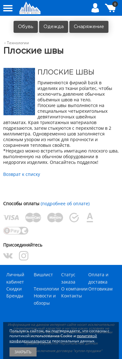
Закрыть (23, 352)
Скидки (14, 289)
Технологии (46, 289)
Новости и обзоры (45, 299)
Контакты (71, 296)
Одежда (54, 27)
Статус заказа (68, 278)
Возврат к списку (21, 174)
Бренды (14, 296)
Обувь (25, 27)
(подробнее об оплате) (65, 203)
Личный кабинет (15, 278)
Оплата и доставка (98, 278)
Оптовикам (100, 289)
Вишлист (43, 275)
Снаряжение (89, 27)
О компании (74, 289)
